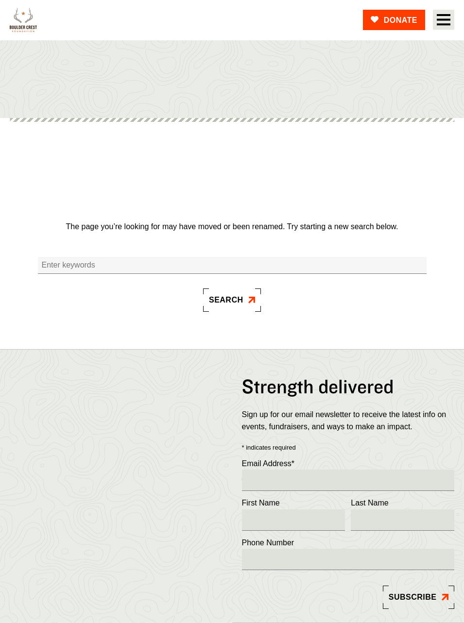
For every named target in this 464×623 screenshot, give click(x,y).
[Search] (232, 265)
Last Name (369, 503)
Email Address (268, 463)
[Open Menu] (443, 20)
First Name (261, 503)
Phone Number (268, 543)
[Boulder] (23, 20)
